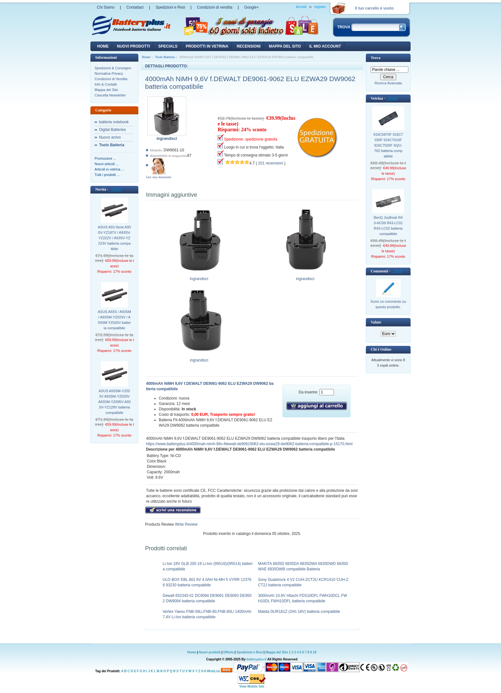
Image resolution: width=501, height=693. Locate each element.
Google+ (251, 7)
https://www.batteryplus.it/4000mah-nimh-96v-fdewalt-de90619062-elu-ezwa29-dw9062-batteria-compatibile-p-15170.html (249, 444)
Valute (376, 322)
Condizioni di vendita (214, 7)
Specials (167, 46)
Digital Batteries (112, 129)
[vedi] (114, 189)
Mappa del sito (285, 46)
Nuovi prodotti (209, 652)
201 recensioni (270, 163)
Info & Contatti (106, 84)
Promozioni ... (105, 158)
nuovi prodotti (133, 46)
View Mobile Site (251, 686)
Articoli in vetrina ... (109, 169)
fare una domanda (158, 177)
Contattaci (134, 7)
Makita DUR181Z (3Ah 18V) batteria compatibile (299, 611)
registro (320, 7)
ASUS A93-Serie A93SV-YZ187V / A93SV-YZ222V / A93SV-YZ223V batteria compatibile (114, 238)
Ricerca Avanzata (388, 83)
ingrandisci (199, 277)
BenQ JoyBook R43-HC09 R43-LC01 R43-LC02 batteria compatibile (388, 226)
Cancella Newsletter (110, 95)
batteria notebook (114, 122)
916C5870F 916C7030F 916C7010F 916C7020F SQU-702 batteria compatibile (388, 145)
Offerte (229, 652)
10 (314, 652)
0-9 (203, 671)
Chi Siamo (105, 7)
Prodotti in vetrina (207, 46)
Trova (375, 58)
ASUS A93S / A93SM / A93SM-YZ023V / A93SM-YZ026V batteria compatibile (114, 320)
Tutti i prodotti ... (107, 175)
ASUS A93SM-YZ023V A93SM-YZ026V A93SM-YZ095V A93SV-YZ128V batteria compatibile (114, 402)
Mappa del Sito (106, 90)
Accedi (301, 7)
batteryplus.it (256, 659)
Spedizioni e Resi (170, 7)
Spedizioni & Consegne (113, 68)
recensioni (249, 46)
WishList (213, 671)
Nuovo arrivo (110, 137)
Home (103, 46)
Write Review (185, 524)
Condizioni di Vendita (111, 79)
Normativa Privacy (109, 73)
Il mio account (325, 46)
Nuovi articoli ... (107, 164)
